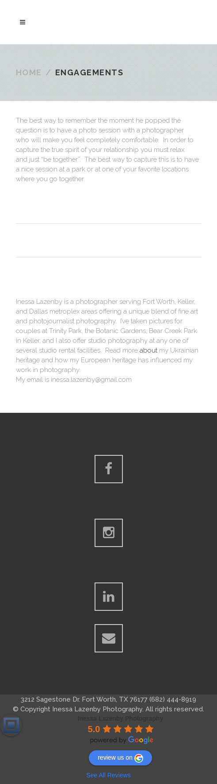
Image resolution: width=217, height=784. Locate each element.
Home (29, 72)
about (148, 350)
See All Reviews (108, 775)
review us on (120, 758)
